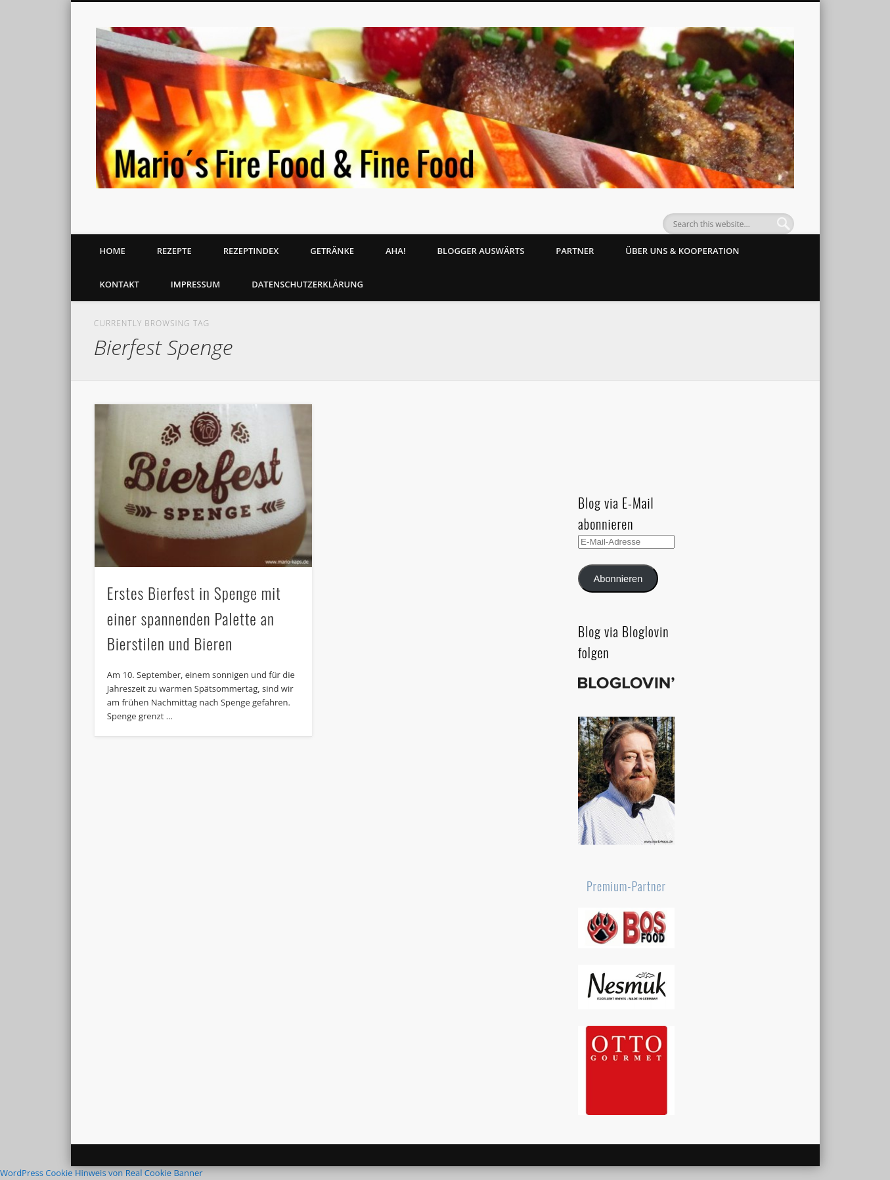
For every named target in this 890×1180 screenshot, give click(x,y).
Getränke (332, 251)
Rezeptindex (251, 251)
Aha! (396, 251)
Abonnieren (618, 579)
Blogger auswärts (481, 251)
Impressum (195, 284)
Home (112, 251)
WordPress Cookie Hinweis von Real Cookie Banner (101, 1173)
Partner (575, 251)
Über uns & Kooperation (682, 251)
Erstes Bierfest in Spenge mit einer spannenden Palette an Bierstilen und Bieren (194, 618)
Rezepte (174, 251)
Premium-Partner (626, 886)
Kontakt (119, 284)
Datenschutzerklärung (307, 284)
